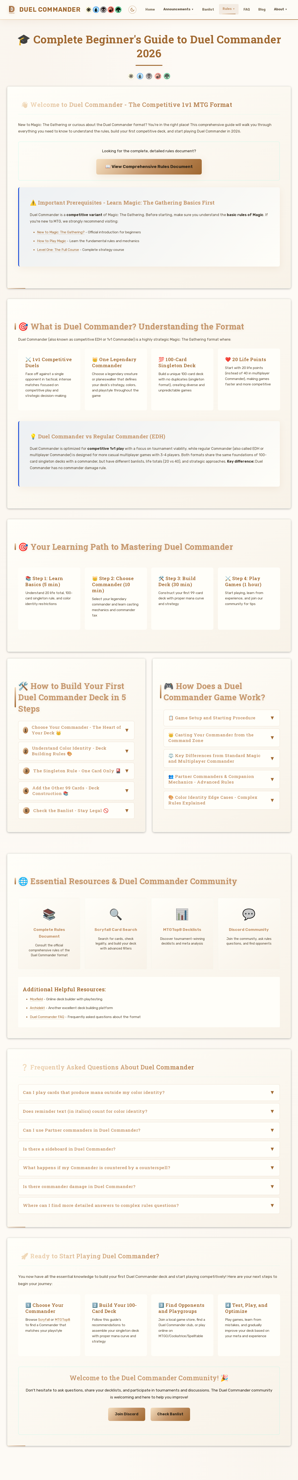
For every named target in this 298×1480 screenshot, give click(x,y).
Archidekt (37, 1008)
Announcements (178, 9)
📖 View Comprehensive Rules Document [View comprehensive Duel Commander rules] (149, 166)
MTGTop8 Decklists (182, 929)
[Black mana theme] (103, 10)
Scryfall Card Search (115, 929)
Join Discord (126, 1414)
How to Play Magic (51, 241)
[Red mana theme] (111, 10)
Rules (229, 9)
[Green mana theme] (118, 10)
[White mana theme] (88, 10)
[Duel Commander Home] (65, 9)
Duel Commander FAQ (47, 1017)
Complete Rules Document (49, 933)
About (280, 9)
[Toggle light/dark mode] (132, 10)
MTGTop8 (62, 1320)
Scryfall (44, 1320)
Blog (261, 9)
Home (150, 9)
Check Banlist (170, 1414)
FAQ (246, 9)
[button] (76, 730)
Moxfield (36, 999)
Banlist (208, 9)
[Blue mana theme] (96, 10)
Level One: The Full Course (58, 250)
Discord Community (249, 929)
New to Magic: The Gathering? (61, 232)
